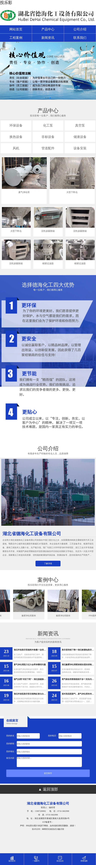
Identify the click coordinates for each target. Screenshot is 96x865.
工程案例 (15, 38)
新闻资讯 (47, 38)
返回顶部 (50, 789)
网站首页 (15, 29)
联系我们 (79, 38)
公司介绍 (79, 29)
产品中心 (47, 29)
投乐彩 (6, 2)
